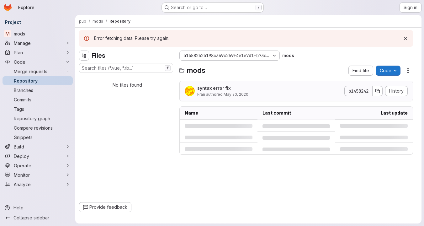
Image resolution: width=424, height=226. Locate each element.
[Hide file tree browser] (84, 56)
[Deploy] (38, 156)
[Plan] (38, 52)
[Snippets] (38, 137)
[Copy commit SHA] (378, 91)
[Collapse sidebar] (38, 217)
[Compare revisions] (38, 127)
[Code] (38, 61)
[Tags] (38, 109)
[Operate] (38, 165)
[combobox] (126, 68)
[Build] (38, 146)
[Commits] (38, 99)
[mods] (38, 33)
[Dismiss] (405, 38)
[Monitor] (38, 174)
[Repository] (38, 80)
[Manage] (38, 43)
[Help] (38, 207)
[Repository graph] (38, 118)
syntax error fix (214, 88)
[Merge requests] (38, 71)
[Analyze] (38, 184)
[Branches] (38, 90)
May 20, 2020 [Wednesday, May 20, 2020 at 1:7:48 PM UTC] (236, 94)
